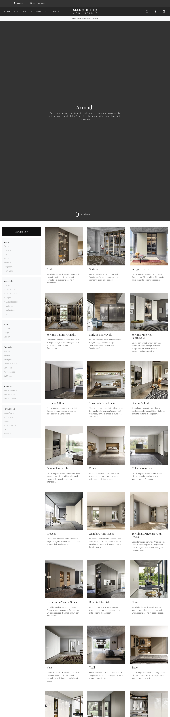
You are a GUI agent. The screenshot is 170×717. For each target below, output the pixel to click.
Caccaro (7, 246)
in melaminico (9, 310)
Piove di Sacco (10, 425)
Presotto (7, 262)
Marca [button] (7, 241)
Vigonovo (7, 433)
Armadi (95, 18)
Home (74, 18)
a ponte (7, 355)
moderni (7, 336)
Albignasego (8, 417)
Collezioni (27, 11)
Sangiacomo (9, 266)
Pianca (6, 258)
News (47, 11)
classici (7, 328)
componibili (8, 367)
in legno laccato (11, 301)
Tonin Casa (8, 270)
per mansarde (9, 371)
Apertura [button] (8, 386)
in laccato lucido (11, 289)
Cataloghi (57, 11)
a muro (7, 351)
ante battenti (9, 394)
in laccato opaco (11, 293)
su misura (8, 375)
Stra (5, 429)
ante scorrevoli (10, 398)
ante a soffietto (10, 390)
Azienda (7, 11)
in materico (8, 305)
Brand (38, 11)
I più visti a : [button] (9, 408)
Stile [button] (6, 324)
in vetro (7, 314)
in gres (7, 285)
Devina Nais (8, 250)
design (6, 332)
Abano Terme (9, 413)
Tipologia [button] (8, 346)
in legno (7, 297)
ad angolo (8, 359)
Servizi (16, 11)
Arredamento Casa (84, 18)
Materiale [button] (8, 281)
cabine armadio (10, 363)
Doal (5, 254)
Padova (6, 421)
